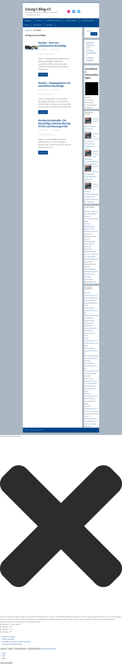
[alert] (92, 95)
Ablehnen (10, 648)
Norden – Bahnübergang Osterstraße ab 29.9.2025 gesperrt (90, 244)
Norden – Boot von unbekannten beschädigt (52, 44)
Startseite (28, 30)
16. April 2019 (42, 130)
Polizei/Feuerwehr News (46, 54)
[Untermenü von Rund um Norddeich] (94, 20)
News (77, 430)
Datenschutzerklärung (57, 430)
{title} (3, 653)
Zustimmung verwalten (6, 662)
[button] (61, 527)
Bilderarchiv (90, 42)
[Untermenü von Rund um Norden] (77, 20)
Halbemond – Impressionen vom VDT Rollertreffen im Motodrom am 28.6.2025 (91, 383)
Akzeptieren (4, 648)
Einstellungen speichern (34, 648)
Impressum (46, 430)
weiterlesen (43, 74)
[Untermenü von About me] (42, 20)
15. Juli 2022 (42, 49)
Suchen (89, 31)
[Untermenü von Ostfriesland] (42, 24)
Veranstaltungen (69, 430)
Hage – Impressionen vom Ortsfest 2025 (91, 340)
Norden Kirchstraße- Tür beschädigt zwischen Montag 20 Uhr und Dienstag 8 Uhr (54, 123)
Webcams (89, 50)
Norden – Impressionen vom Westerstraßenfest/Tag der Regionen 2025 (91, 298)
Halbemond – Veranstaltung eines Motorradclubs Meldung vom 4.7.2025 (91, 141)
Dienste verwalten (8, 639)
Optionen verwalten (8, 636)
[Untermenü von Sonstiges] (53, 24)
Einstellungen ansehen (20, 648)
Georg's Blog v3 (38, 9)
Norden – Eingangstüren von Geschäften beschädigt (54, 84)
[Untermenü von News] (29, 24)
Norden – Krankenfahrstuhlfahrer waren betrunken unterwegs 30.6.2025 (91, 174)
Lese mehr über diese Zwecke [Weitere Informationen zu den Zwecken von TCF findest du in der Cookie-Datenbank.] (12, 644)
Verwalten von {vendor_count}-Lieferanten (16, 641)
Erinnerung (82, 430)
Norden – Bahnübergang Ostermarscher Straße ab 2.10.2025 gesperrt (91, 229)
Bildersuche (90, 45)
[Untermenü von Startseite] (31, 20)
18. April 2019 (42, 89)
